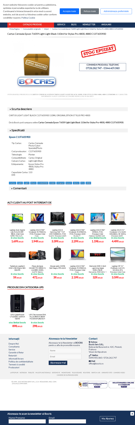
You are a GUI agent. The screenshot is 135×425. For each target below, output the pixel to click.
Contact (93, 338)
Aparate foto (107, 372)
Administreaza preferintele (116, 11)
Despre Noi (14, 343)
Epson (68, 183)
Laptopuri (14, 372)
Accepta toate (69, 11)
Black (33, 183)
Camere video (119, 372)
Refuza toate (90, 11)
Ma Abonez (108, 418)
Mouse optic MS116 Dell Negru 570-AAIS (57, 267)
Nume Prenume (17, 417)
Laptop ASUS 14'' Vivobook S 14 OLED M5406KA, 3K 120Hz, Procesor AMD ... (118, 232)
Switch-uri (95, 372)
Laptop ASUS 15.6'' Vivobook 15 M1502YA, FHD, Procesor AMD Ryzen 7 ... (77, 232)
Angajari (106, 24)
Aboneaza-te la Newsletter (63, 338)
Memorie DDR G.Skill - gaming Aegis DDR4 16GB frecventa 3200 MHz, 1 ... (97, 269)
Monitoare (66, 372)
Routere (86, 372)
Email (52, 417)
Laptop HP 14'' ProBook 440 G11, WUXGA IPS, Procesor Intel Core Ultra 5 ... (117, 269)
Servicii (61, 24)
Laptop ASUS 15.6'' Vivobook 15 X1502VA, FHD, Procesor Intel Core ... (77, 269)
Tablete (31, 372)
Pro (82, 183)
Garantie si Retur (16, 352)
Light (20, 183)
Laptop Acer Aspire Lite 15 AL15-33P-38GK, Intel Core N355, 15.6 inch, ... (17, 232)
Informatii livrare (16, 358)
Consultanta (14, 346)
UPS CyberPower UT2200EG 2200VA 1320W (17, 317)
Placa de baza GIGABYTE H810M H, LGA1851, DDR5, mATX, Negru (37, 269)
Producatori (14, 367)
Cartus (12, 183)
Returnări (13, 355)
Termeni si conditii (17, 364)
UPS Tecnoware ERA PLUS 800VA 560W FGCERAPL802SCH (37, 317)
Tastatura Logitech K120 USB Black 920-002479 (17, 268)
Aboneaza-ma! (58, 362)
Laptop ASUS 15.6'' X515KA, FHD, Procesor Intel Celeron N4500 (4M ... (97, 232)
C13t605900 (42, 183)
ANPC (25, 383)
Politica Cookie (28, 18)
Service (12, 349)
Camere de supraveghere (67, 375)
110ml (52, 183)
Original (60, 183)
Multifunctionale (43, 372)
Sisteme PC (56, 372)
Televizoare (77, 372)
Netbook (23, 372)
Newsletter (89, 24)
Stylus (76, 183)
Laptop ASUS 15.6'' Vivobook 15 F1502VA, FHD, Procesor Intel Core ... (37, 232)
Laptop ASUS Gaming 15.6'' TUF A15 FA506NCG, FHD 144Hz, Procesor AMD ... (57, 232)
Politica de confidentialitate (21, 361)
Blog (73, 24)
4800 (88, 183)
